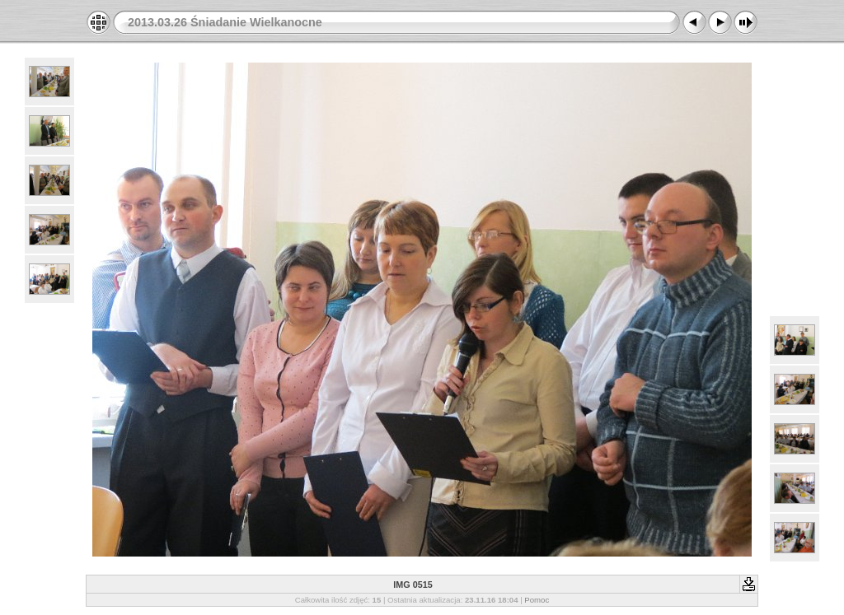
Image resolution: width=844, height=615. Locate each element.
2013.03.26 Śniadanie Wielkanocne (225, 22)
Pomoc (536, 599)
